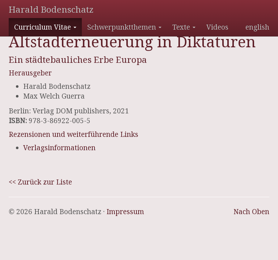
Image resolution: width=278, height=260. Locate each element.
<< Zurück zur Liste (40, 182)
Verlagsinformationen (59, 147)
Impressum (125, 211)
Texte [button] (183, 27)
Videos (217, 27)
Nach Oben (251, 211)
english (257, 27)
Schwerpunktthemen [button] (124, 27)
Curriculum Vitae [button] (45, 27)
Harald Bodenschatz (51, 9)
